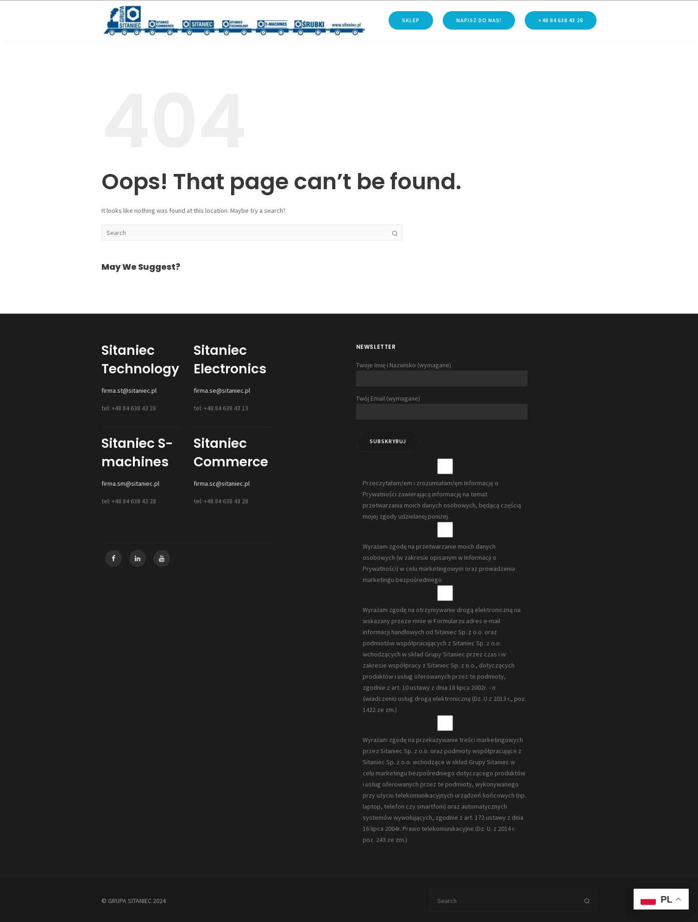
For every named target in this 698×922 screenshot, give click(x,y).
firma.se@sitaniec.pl (222, 390)
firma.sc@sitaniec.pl (222, 483)
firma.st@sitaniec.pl (129, 390)
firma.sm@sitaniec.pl (130, 483)
